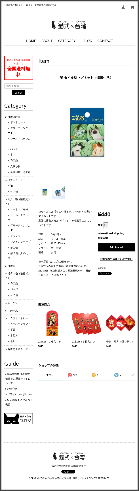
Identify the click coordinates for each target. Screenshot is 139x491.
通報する (102, 268)
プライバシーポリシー (20, 394)
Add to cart (116, 247)
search (18, 92)
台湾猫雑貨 (14, 116)
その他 (14, 191)
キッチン (13, 303)
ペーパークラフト (20, 323)
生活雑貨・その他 (20, 172)
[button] (68, 41)
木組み (14, 335)
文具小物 (15, 166)
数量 (100, 225)
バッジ (14, 148)
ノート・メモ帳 (19, 209)
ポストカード (18, 122)
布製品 (14, 160)
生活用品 (13, 310)
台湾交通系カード (18, 349)
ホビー (14, 341)
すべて (49, 375)
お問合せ (12, 388)
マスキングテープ (20, 241)
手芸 (12, 329)
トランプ (15, 235)
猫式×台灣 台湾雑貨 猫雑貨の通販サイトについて (18, 378)
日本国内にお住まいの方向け (116, 259)
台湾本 (11, 265)
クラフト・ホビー (18, 318)
